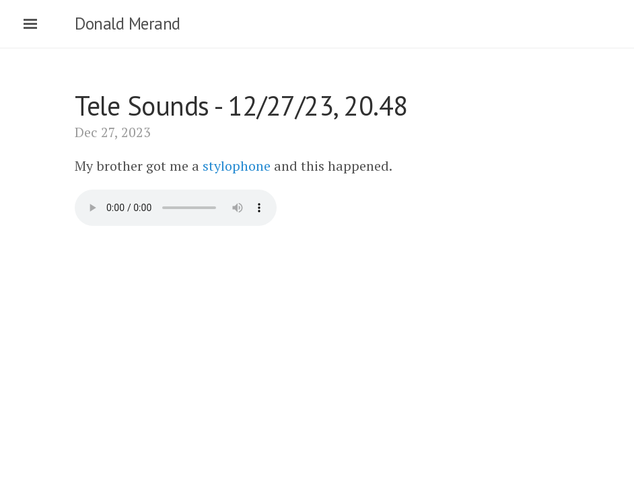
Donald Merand (127, 23)
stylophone (237, 166)
